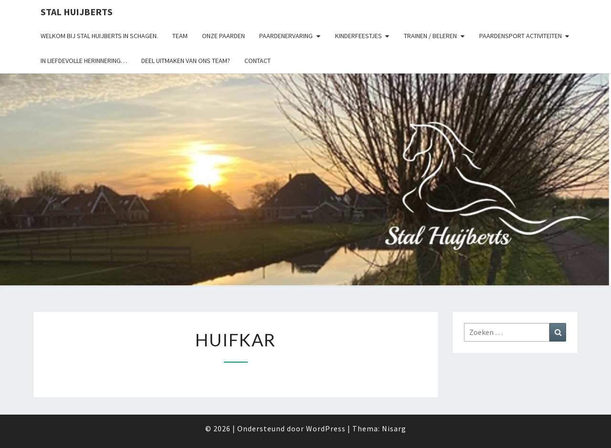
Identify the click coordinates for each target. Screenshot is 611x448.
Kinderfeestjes (358, 35)
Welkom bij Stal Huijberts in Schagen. (99, 35)
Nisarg (394, 428)
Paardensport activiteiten (520, 35)
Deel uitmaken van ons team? (185, 60)
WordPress (326, 428)
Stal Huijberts (77, 12)
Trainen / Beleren (430, 35)
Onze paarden (223, 35)
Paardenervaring (286, 35)
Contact (257, 60)
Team (180, 35)
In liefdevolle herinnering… (84, 60)
